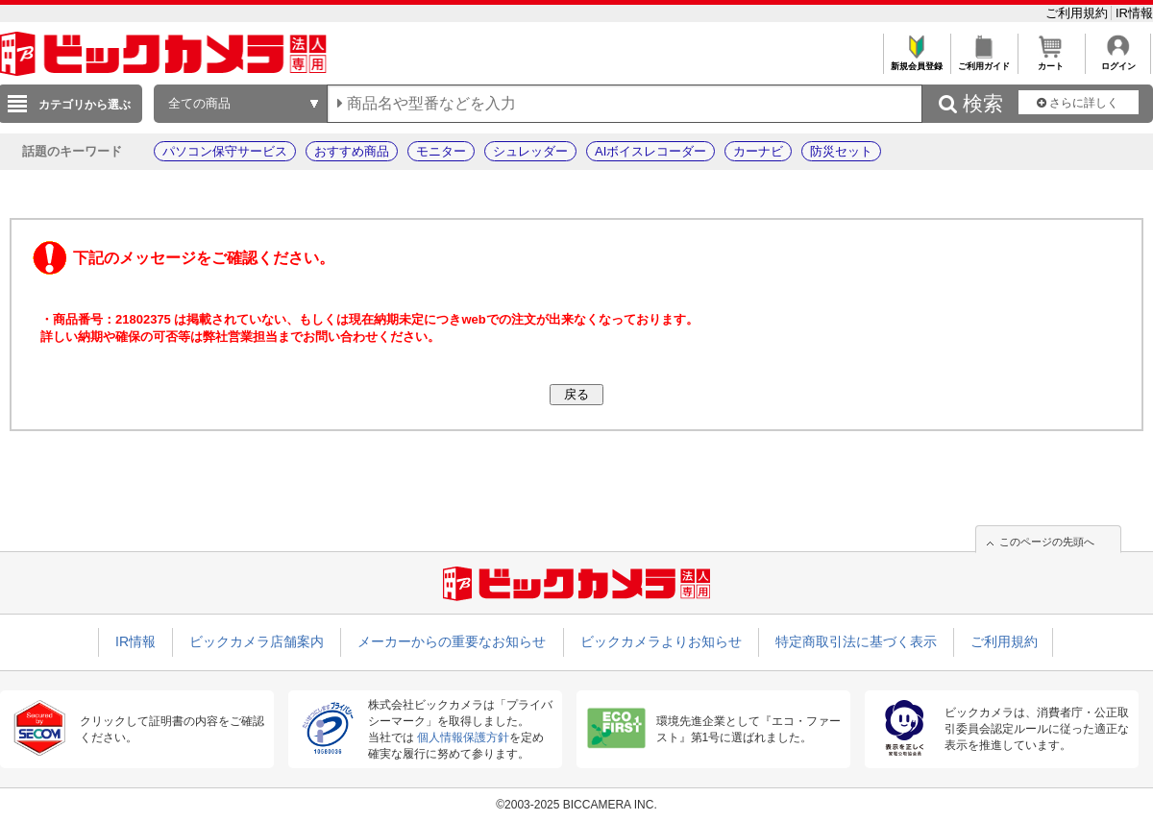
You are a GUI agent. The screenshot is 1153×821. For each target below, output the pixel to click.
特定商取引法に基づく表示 (856, 641)
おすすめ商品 (351, 151)
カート (1050, 61)
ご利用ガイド (983, 61)
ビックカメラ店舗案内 (256, 641)
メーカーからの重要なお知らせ (451, 641)
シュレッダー (530, 151)
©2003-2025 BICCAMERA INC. (576, 804)
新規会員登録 (916, 61)
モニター (441, 151)
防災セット (841, 151)
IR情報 (1134, 13)
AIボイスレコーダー (650, 151)
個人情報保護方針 (463, 737)
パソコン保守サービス (224, 151)
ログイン (1118, 61)
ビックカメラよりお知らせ (661, 641)
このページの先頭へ (1046, 541)
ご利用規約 (1078, 13)
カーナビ (758, 151)
